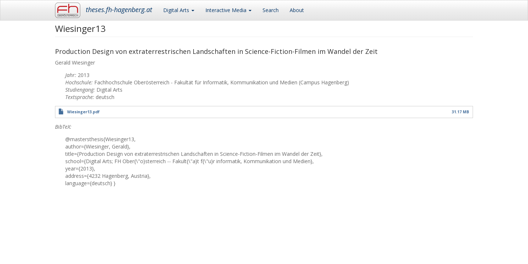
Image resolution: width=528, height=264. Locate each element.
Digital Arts (178, 10)
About (297, 10)
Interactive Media (228, 10)
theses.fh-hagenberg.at (119, 9)
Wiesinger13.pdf (83, 111)
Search (271, 10)
